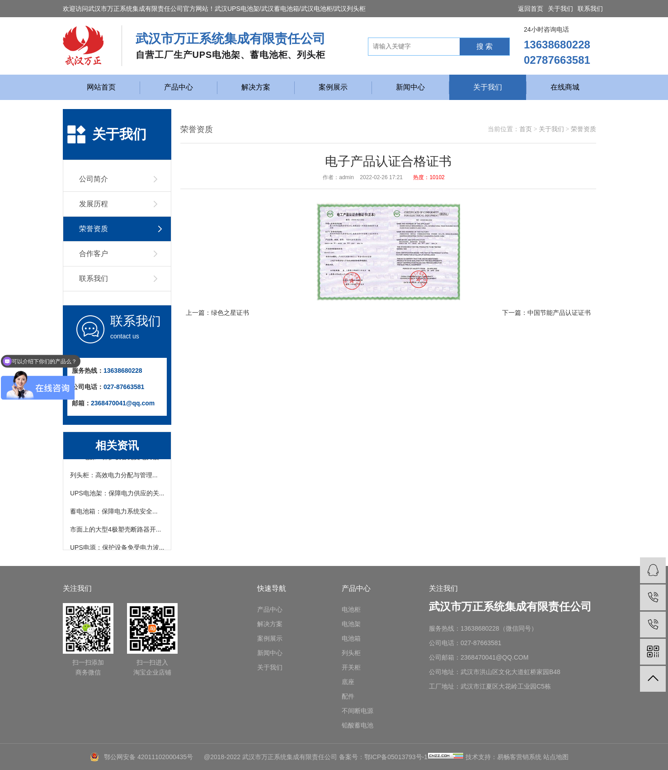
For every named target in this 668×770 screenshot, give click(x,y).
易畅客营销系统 (519, 756)
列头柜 (351, 652)
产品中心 (178, 87)
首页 (525, 129)
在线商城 (564, 87)
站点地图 (556, 756)
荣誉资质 (583, 129)
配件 (348, 696)
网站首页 (101, 87)
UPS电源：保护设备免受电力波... (117, 548)
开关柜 (351, 667)
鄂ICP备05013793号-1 (396, 756)
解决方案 (255, 87)
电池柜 (351, 609)
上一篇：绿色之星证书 (217, 312)
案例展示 (333, 87)
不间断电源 (357, 710)
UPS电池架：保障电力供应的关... (117, 494)
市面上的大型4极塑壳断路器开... (115, 530)
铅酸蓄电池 (357, 725)
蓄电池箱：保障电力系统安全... (114, 512)
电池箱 (351, 638)
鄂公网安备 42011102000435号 (148, 756)
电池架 (351, 623)
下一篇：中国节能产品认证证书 (546, 312)
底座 (348, 681)
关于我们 (560, 8)
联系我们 (590, 8)
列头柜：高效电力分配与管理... (114, 476)
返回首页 (530, 8)
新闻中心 (410, 87)
